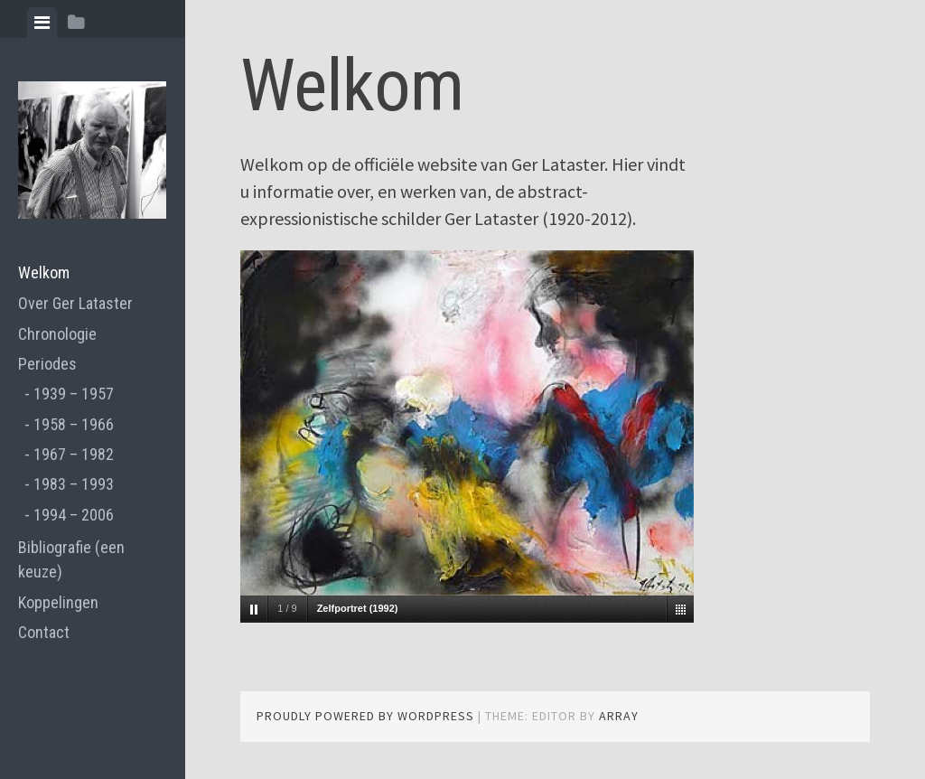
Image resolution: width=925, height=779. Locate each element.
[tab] (42, 22)
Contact (44, 632)
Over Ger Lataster (75, 303)
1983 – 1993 (73, 483)
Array (619, 716)
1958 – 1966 (73, 424)
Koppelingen (58, 602)
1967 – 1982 (73, 454)
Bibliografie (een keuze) (71, 559)
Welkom (44, 272)
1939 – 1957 (73, 393)
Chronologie (57, 333)
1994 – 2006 (73, 514)
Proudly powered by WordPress (365, 716)
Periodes (47, 363)
